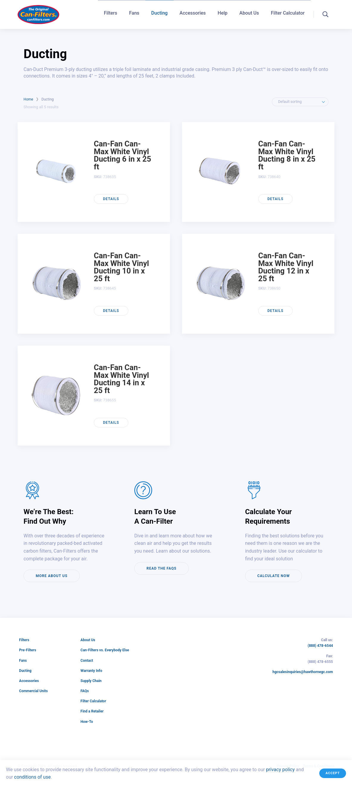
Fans (134, 14)
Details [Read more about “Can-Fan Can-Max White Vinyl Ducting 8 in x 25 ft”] (275, 199)
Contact (86, 660)
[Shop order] (300, 102)
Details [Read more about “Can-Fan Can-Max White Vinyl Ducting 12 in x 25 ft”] (275, 311)
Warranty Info (91, 671)
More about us (52, 576)
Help (223, 14)
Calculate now (273, 576)
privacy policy (280, 770)
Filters (110, 14)
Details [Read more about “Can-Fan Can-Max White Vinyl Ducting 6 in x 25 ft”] (111, 199)
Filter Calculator (287, 14)
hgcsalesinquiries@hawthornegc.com (302, 672)
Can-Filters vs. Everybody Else (104, 650)
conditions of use (32, 777)
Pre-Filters (27, 650)
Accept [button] (332, 773)
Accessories (193, 14)
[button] (325, 14)
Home (28, 99)
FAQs (84, 691)
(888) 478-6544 (320, 646)
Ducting (159, 14)
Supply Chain (91, 681)
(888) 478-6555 (320, 662)
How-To (86, 722)
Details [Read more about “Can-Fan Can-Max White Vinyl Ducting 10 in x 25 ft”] (111, 311)
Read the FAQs (162, 568)
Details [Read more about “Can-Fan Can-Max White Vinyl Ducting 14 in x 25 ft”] (111, 422)
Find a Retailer (92, 711)
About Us (249, 14)
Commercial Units (33, 691)
